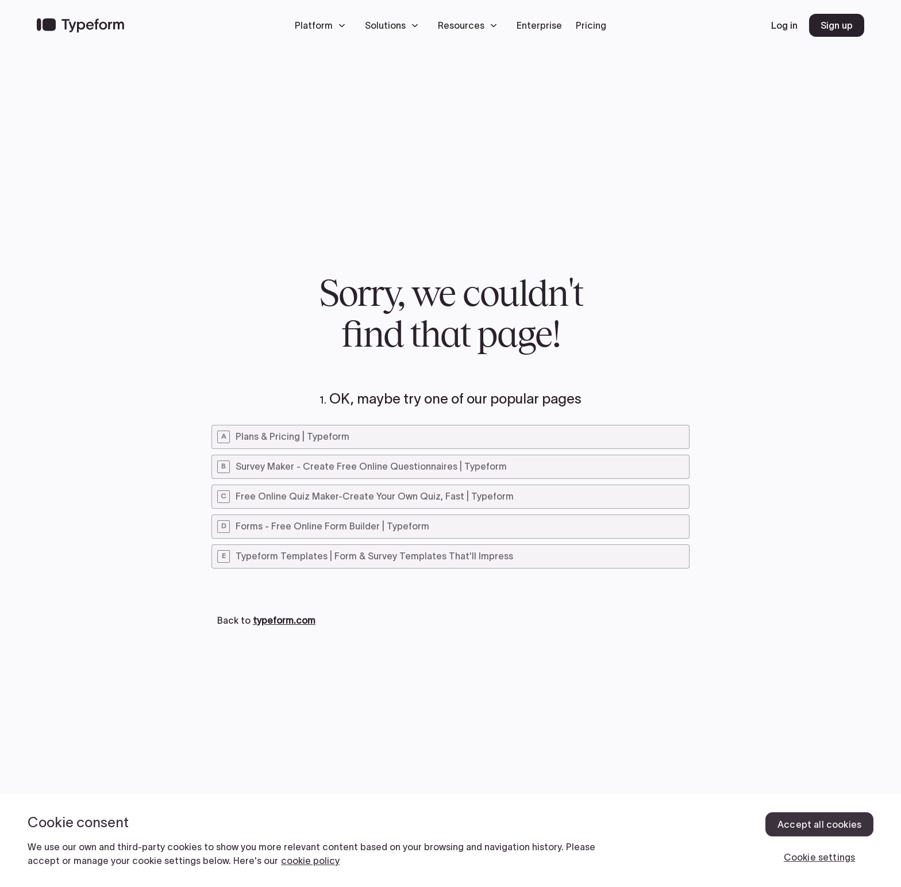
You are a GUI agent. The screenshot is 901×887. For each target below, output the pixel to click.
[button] (323, 25)
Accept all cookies (819, 824)
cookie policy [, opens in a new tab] (310, 860)
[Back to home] (80, 25)
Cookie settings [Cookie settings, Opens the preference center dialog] (819, 857)
